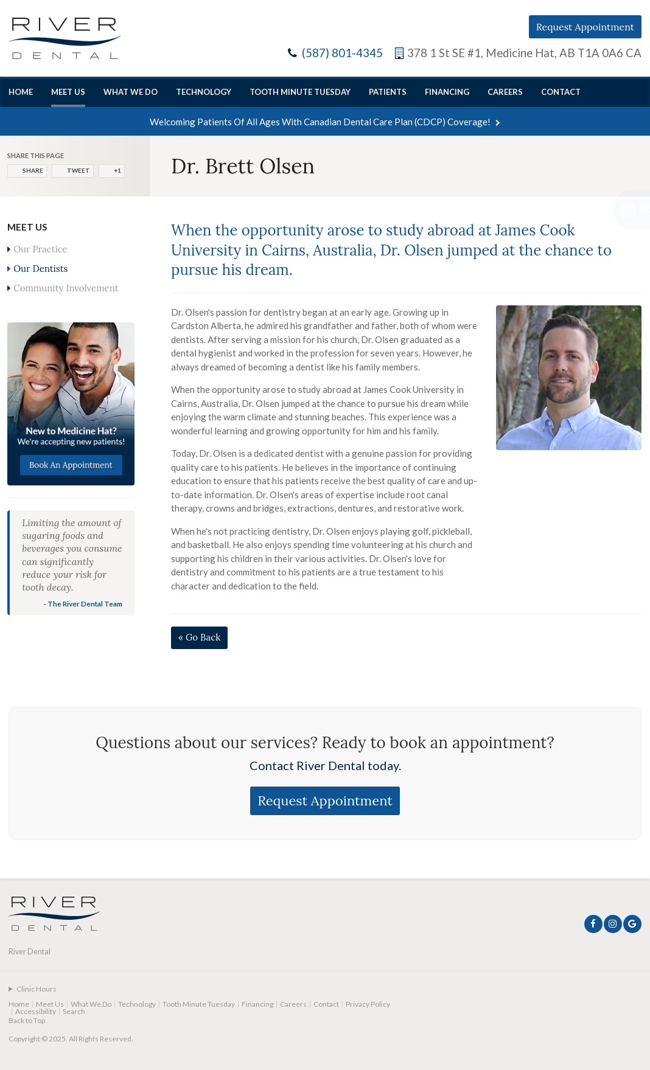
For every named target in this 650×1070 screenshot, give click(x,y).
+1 (117, 170)
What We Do (130, 92)
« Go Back (199, 637)
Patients (388, 92)
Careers (505, 92)
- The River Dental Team (82, 603)
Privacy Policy (368, 1004)
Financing (447, 92)
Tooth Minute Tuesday (300, 92)
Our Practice (40, 249)
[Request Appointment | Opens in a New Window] (585, 209)
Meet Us (68, 92)
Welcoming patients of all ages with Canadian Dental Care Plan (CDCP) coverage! (320, 121)
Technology (203, 92)
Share (33, 170)
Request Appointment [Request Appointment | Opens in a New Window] (585, 27)
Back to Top (27, 1020)
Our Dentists (40, 268)
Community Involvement (65, 288)
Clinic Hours (36, 988)
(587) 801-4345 (342, 53)
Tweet (78, 170)
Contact (561, 92)
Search (74, 1011)
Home (21, 92)
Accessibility (35, 1011)
